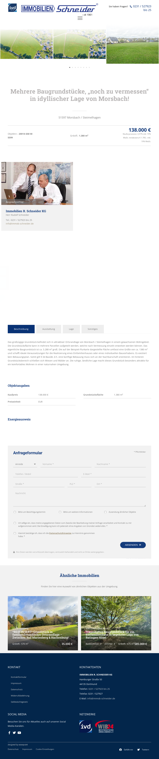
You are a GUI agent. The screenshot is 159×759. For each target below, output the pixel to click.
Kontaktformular (18, 677)
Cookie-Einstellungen (45, 749)
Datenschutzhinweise (60, 639)
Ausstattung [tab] (48, 328)
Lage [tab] (71, 328)
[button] (126, 750)
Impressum (16, 683)
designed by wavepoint (18, 744)
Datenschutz (17, 689)
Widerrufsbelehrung (20, 695)
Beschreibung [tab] (21, 328)
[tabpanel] (79, 353)
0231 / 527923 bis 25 (99, 688)
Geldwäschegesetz (19, 701)
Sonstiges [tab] (93, 328)
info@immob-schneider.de (101, 698)
